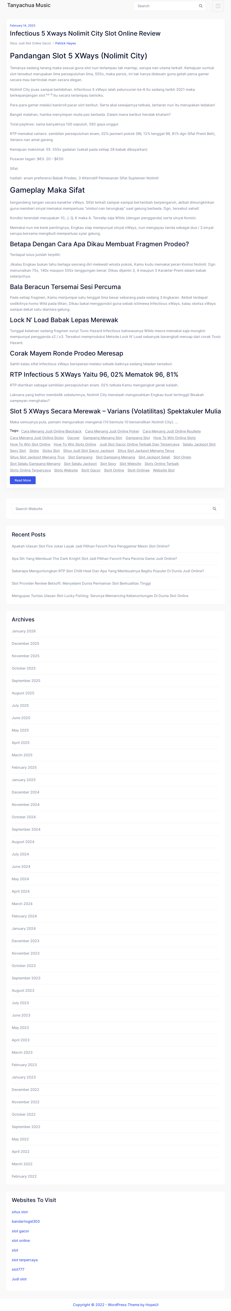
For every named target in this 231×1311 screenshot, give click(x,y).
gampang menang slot (102, 437)
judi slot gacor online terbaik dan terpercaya (139, 444)
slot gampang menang (115, 457)
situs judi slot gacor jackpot (88, 450)
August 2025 (23, 693)
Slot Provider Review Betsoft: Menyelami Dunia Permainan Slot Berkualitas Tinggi (81, 583)
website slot (164, 470)
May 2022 (20, 1139)
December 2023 (25, 941)
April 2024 (21, 891)
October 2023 (24, 965)
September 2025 (26, 680)
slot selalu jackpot (80, 463)
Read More (23, 480)
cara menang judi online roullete (172, 431)
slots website (66, 470)
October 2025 (24, 668)
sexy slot (18, 450)
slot (15, 1250)
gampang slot (138, 437)
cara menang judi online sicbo (37, 437)
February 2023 (24, 1064)
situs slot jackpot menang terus (146, 450)
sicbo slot (51, 450)
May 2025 (20, 730)
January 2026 (24, 631)
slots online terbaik (162, 463)
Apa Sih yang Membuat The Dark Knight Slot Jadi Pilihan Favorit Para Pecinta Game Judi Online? (94, 558)
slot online (21, 1240)
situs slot (20, 1212)
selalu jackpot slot (199, 444)
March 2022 (22, 1164)
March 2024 (22, 903)
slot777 (18, 1269)
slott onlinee (138, 470)
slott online (114, 470)
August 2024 (23, 841)
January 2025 (24, 779)
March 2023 (22, 1052)
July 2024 (20, 854)
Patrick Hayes (65, 43)
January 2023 (24, 1077)
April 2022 (21, 1151)
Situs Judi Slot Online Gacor (30, 43)
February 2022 (24, 1176)
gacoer (73, 437)
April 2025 (21, 742)
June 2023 (21, 1015)
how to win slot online (30, 444)
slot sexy (108, 463)
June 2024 (21, 866)
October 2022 (24, 1114)
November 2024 (25, 804)
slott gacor (91, 470)
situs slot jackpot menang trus (37, 457)
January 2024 (24, 928)
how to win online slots (174, 437)
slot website (130, 463)
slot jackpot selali (154, 457)
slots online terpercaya (30, 470)
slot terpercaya (25, 1260)
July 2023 (20, 1003)
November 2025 (25, 656)
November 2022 (25, 1102)
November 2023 (25, 953)
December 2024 (25, 792)
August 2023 (23, 990)
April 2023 (21, 1040)
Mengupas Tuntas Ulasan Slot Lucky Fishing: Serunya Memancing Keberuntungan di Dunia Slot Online (100, 595)
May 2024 (20, 879)
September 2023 (26, 978)
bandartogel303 (26, 1221)
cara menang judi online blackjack (51, 431)
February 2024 (24, 916)
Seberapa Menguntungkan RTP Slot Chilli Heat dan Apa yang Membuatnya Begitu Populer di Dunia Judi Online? (108, 571)
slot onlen (182, 457)
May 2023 (20, 1027)
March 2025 (22, 755)
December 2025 (25, 643)
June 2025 (21, 718)
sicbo (34, 450)
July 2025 (20, 705)
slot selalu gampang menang (35, 463)
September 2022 (26, 1126)
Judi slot (19, 1279)
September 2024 (26, 829)
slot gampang (80, 457)
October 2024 (24, 817)
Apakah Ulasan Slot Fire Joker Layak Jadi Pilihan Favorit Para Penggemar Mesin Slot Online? (90, 546)
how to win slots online (75, 444)
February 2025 (24, 767)
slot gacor (20, 1231)
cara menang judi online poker (112, 431)
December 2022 (25, 1089)
